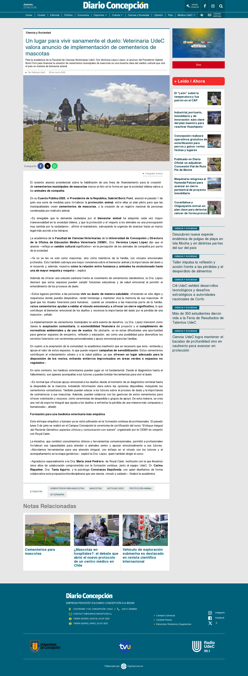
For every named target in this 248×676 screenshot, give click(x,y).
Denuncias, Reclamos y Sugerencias (173, 624)
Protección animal (141, 488)
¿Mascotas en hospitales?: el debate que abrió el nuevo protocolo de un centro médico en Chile (96, 557)
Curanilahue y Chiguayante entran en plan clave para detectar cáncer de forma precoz (190, 208)
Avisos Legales (192, 6)
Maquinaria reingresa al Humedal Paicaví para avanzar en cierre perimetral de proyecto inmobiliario (190, 186)
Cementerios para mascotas (67, 488)
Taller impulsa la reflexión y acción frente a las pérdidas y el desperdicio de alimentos (197, 266)
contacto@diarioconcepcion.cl (92, 614)
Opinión (158, 15)
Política (68, 15)
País (170, 15)
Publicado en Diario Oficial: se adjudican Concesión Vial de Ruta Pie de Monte (190, 165)
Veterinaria (57, 494)
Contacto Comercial (165, 615)
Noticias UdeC (38, 72)
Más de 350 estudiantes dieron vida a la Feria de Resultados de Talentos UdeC (198, 317)
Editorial (54, 15)
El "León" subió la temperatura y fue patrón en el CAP (186, 97)
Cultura (116, 15)
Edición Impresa (214, 15)
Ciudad (41, 15)
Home (29, 15)
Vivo (198, 64)
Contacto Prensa (164, 620)
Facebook (216, 618)
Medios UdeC (185, 15)
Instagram (216, 613)
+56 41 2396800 (129, 609)
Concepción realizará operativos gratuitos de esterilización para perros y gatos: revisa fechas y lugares (190, 143)
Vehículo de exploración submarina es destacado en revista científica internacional (143, 555)
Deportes (99, 15)
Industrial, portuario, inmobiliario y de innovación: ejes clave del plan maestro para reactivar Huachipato (189, 119)
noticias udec (115, 488)
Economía (83, 15)
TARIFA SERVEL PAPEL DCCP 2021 (90, 623)
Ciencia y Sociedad (138, 15)
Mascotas (96, 488)
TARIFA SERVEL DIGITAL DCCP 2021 (91, 619)
